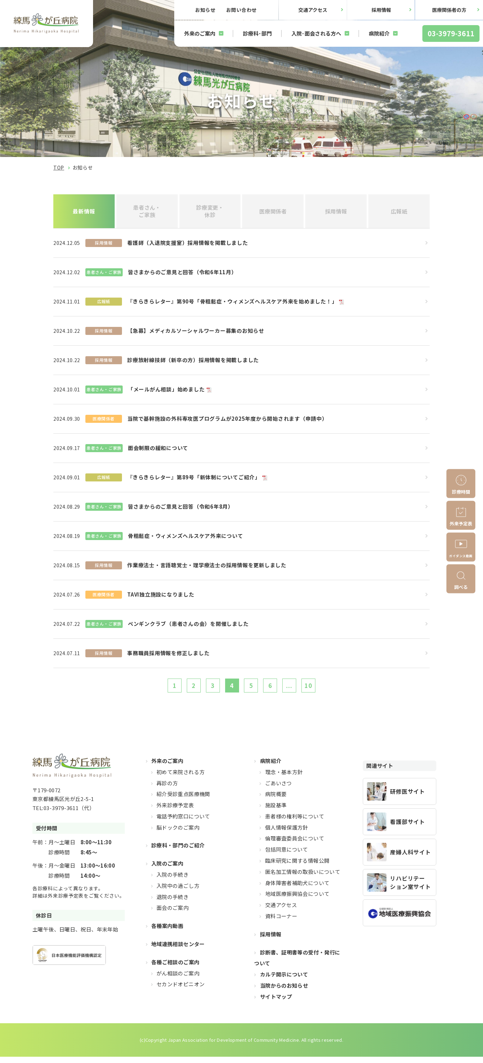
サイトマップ (276, 1002)
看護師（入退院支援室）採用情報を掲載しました (187, 245)
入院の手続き (172, 880)
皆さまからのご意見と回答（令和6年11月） (182, 274)
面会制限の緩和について (158, 450)
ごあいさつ (278, 789)
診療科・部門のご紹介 (178, 851)
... (298, 689)
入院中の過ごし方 (177, 891)
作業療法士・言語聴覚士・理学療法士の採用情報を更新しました (206, 567)
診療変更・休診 (210, 212)
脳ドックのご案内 (177, 833)
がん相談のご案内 (177, 979)
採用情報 (381, 9)
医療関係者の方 (449, 9)
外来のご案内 (199, 33)
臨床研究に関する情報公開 (297, 866)
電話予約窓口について (183, 822)
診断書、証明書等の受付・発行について (297, 964)
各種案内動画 (167, 932)
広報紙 (399, 212)
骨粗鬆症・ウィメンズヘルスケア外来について (185, 538)
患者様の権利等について (294, 822)
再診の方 (167, 789)
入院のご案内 (167, 869)
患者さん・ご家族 (146, 212)
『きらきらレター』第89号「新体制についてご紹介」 (193, 480)
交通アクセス (312, 9)
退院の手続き (172, 902)
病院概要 (276, 800)
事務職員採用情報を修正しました (168, 655)
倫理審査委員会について (294, 844)
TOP (58, 167)
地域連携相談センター (178, 950)
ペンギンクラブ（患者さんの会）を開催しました (188, 626)
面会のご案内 (172, 914)
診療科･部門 (257, 33)
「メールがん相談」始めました (166, 392)
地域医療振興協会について (297, 900)
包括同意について (286, 855)
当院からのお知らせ (284, 991)
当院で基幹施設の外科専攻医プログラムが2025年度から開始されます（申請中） (227, 421)
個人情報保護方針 (286, 833)
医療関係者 (273, 212)
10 (320, 689)
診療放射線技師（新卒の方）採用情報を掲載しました (193, 362)
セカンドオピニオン (180, 990)
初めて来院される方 (180, 777)
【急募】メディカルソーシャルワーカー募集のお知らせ (195, 333)
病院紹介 (379, 33)
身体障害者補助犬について (297, 888)
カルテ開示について (284, 980)
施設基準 (276, 811)
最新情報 (84, 212)
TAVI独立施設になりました (160, 597)
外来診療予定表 (175, 811)
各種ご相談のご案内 (175, 968)
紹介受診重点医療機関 (183, 800)
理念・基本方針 (284, 777)
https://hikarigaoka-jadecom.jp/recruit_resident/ (399, 797)
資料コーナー (281, 922)
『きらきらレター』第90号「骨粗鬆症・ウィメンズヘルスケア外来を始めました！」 (232, 304)
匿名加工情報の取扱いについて (302, 877)
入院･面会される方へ (316, 33)
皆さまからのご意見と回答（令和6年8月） (180, 509)
